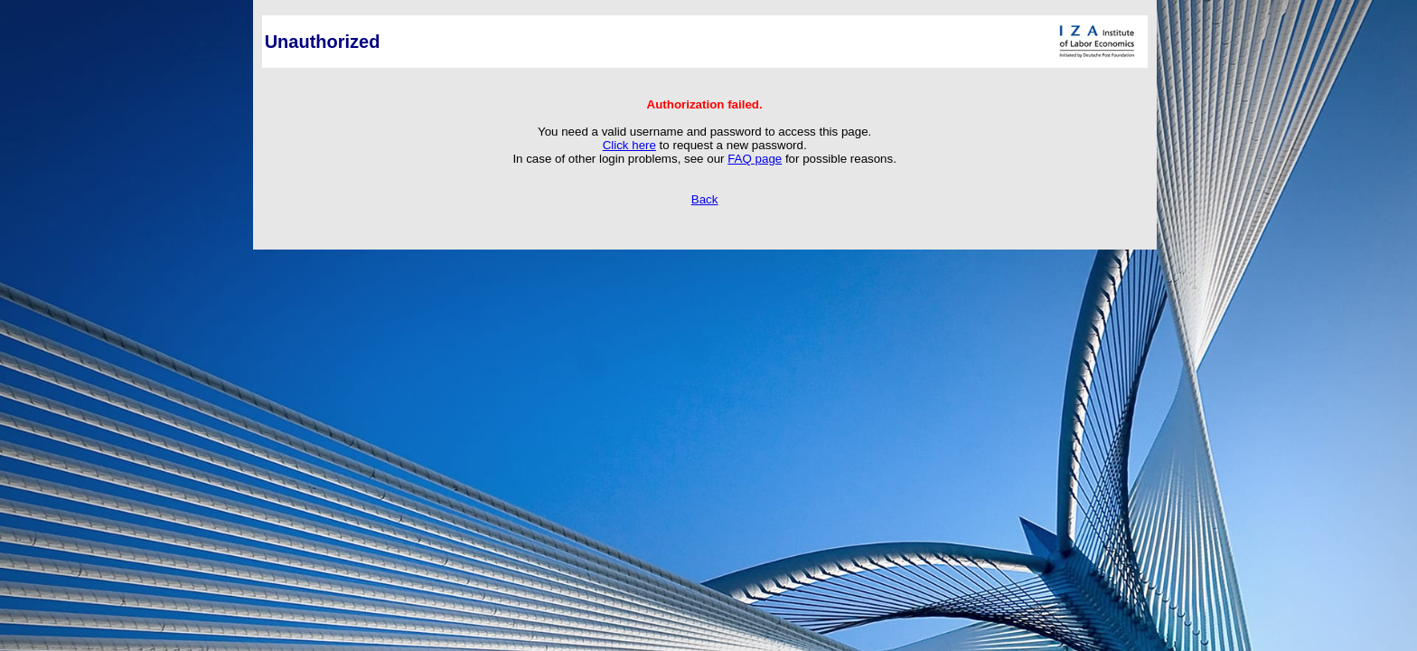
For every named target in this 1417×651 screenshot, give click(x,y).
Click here (629, 145)
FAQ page (754, 158)
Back (704, 199)
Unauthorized (322, 42)
